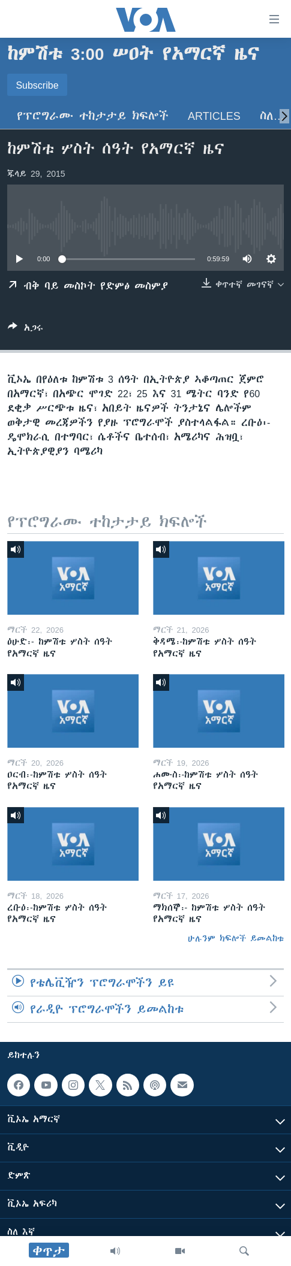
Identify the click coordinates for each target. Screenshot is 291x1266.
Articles (214, 116)
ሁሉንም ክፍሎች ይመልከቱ (236, 938)
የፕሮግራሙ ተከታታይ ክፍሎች (93, 116)
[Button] (25, 330)
